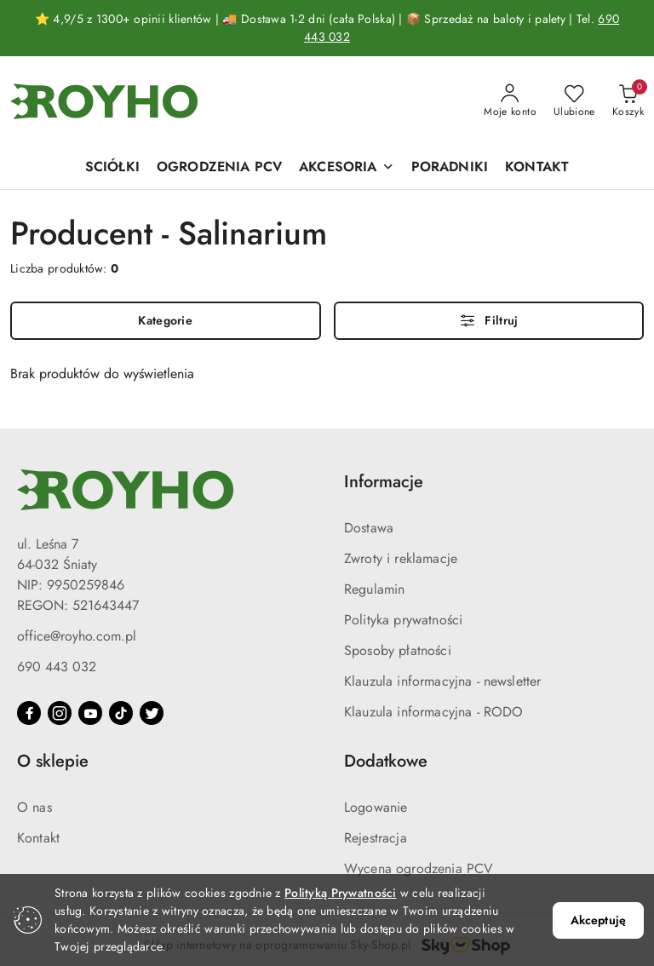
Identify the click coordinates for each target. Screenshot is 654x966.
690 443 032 (56, 666)
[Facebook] (29, 713)
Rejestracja (375, 838)
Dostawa (368, 528)
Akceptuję (598, 920)
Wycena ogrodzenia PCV (418, 868)
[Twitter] (152, 713)
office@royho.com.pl (76, 636)
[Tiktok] (121, 713)
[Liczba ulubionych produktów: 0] (574, 101)
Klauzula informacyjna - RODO (433, 712)
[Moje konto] (510, 101)
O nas (34, 807)
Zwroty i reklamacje (400, 558)
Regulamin (374, 589)
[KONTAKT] (537, 168)
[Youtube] (90, 713)
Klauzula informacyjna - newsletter (442, 681)
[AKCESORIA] (346, 168)
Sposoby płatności (397, 650)
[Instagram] (60, 713)
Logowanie (375, 807)
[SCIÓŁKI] (112, 168)
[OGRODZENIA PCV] (219, 168)
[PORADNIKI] (449, 168)
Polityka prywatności (403, 620)
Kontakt (38, 838)
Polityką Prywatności (340, 892)
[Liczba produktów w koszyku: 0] (628, 101)
